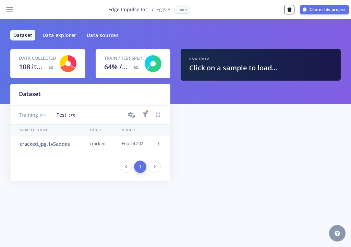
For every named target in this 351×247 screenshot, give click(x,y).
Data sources (103, 35)
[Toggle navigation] (9, 9)
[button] (131, 114)
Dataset (22, 35)
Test (66, 114)
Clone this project (324, 9)
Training (32, 114)
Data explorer (59, 35)
